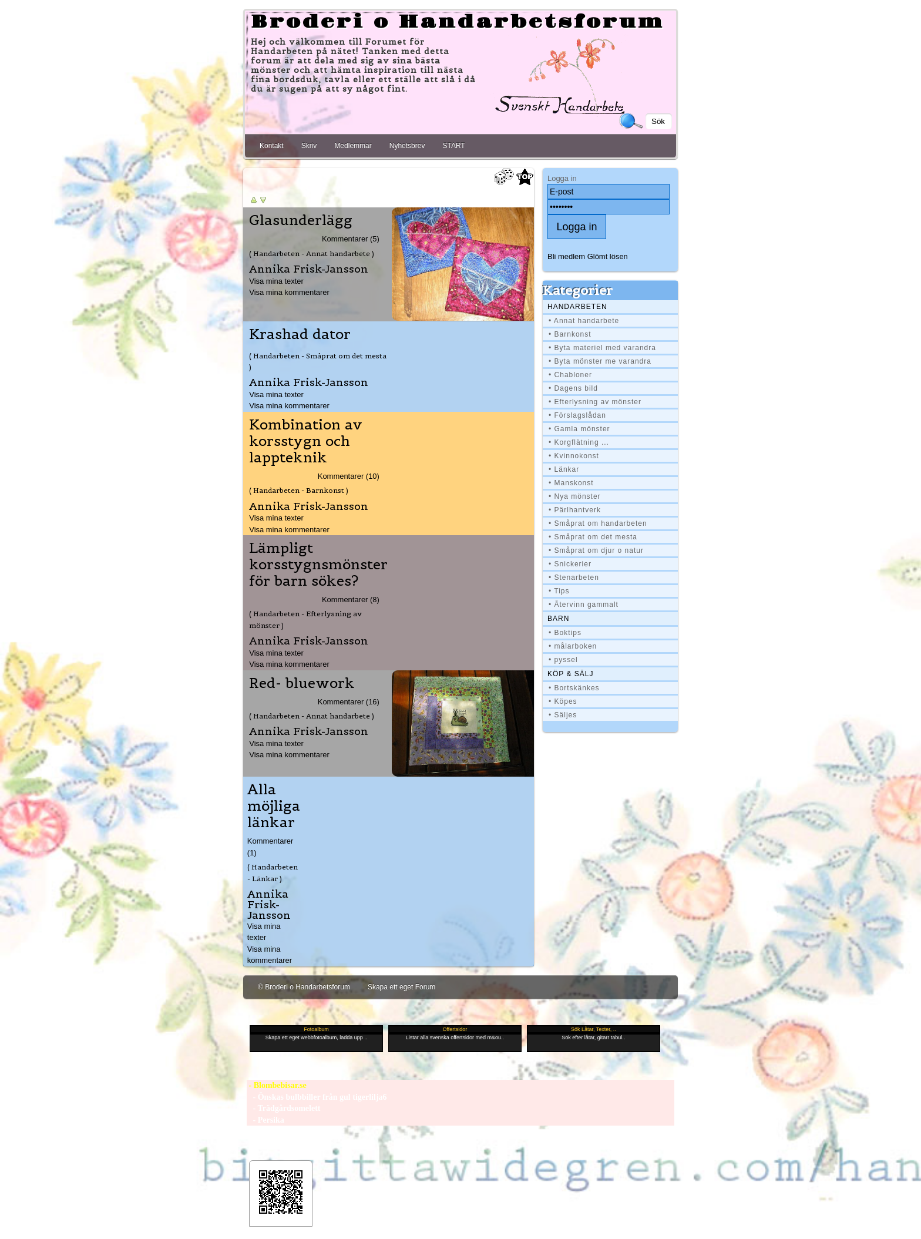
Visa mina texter (276, 281)
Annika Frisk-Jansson (308, 269)
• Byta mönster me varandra (600, 361)
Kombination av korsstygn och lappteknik (305, 441)
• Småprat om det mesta (593, 537)
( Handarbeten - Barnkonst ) (298, 490)
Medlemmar (352, 146)
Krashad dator (300, 334)
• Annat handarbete (584, 321)
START (453, 146)
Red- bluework (302, 683)
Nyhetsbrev (407, 146)
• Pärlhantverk (575, 510)
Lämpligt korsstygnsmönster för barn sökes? (318, 564)
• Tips (559, 591)
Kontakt (272, 146)
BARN (558, 619)
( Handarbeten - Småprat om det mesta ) (317, 361)
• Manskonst (571, 483)
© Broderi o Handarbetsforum (304, 987)
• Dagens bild (573, 388)
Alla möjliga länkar (273, 806)
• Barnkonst (570, 334)
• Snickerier (570, 564)
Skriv (309, 146)
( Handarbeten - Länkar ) (272, 872)
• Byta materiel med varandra (602, 348)
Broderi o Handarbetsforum (457, 22)
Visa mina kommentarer (289, 292)
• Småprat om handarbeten (598, 523)
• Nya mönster (575, 496)
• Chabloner (570, 375)
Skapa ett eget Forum (401, 987)
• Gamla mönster (579, 429)
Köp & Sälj (570, 674)
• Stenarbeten (574, 577)
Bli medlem (566, 256)
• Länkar (564, 469)
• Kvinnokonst (574, 456)
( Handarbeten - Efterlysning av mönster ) (305, 619)
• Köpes (563, 701)
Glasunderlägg (300, 220)
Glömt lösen (607, 256)
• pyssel (563, 660)
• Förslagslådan (577, 415)
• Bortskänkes (574, 688)
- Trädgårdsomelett (283, 1108)
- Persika (265, 1120)
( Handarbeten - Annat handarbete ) (311, 253)
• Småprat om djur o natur (596, 550)
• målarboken (573, 646)
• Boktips (565, 633)
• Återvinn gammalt (584, 604)
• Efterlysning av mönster (595, 402)
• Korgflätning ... (579, 442)
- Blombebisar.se (277, 1085)
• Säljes (563, 715)
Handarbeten (577, 307)
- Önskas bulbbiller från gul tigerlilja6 (317, 1097)
